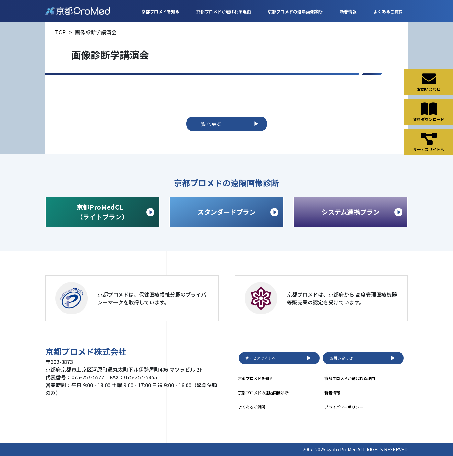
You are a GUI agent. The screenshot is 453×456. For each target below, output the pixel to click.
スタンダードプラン (238, 212)
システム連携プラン (362, 212)
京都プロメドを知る (160, 11)
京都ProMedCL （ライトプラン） (115, 211)
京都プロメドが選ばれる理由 (223, 11)
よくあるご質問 (388, 11)
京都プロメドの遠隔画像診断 (295, 11)
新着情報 (348, 11)
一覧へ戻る (228, 124)
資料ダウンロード (429, 112)
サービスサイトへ (279, 358)
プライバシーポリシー (343, 406)
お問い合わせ (363, 358)
